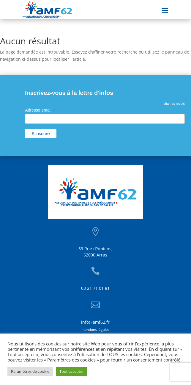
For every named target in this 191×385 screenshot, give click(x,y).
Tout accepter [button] (71, 371)
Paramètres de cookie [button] (30, 371)
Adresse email (40, 110)
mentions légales (95, 329)
